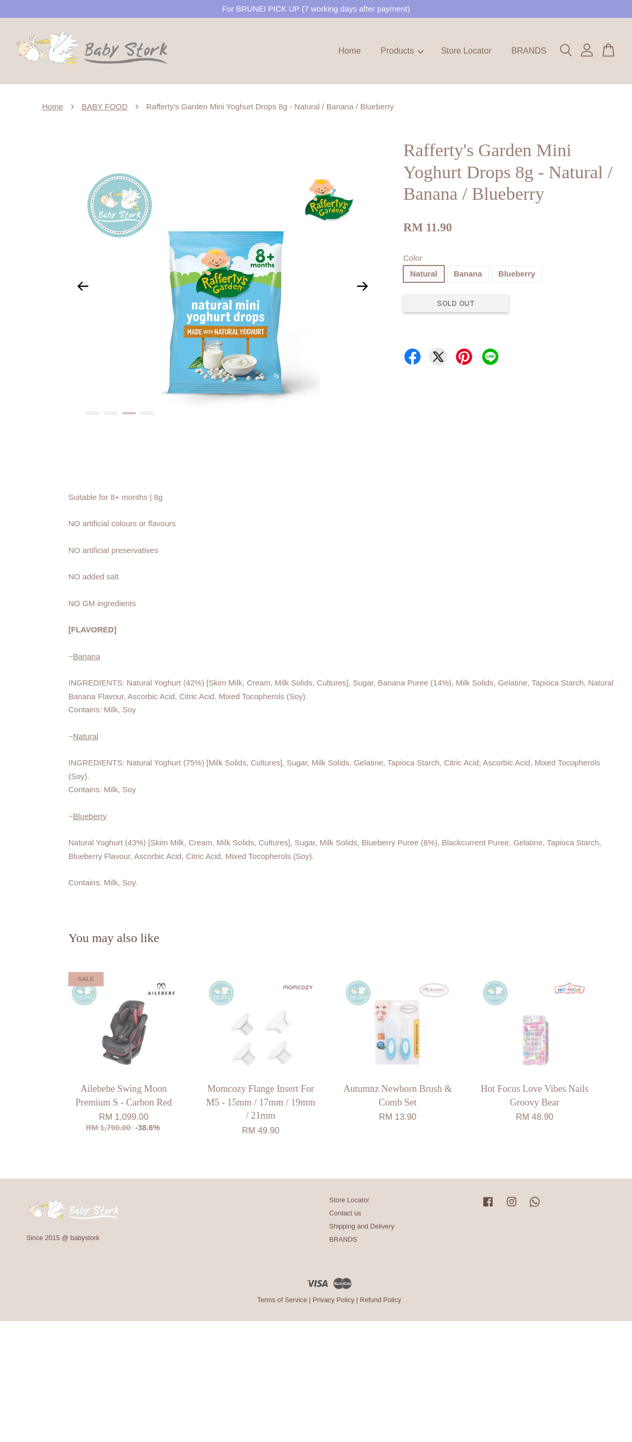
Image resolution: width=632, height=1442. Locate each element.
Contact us (345, 1213)
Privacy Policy (333, 1300)
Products (402, 50)
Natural (423, 273)
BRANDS (528, 50)
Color (412, 257)
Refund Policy (380, 1300)
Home (350, 50)
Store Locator (466, 50)
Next (363, 286)
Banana (468, 273)
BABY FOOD (104, 106)
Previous (82, 286)
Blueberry (516, 273)
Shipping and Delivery (361, 1226)
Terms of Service (282, 1300)
